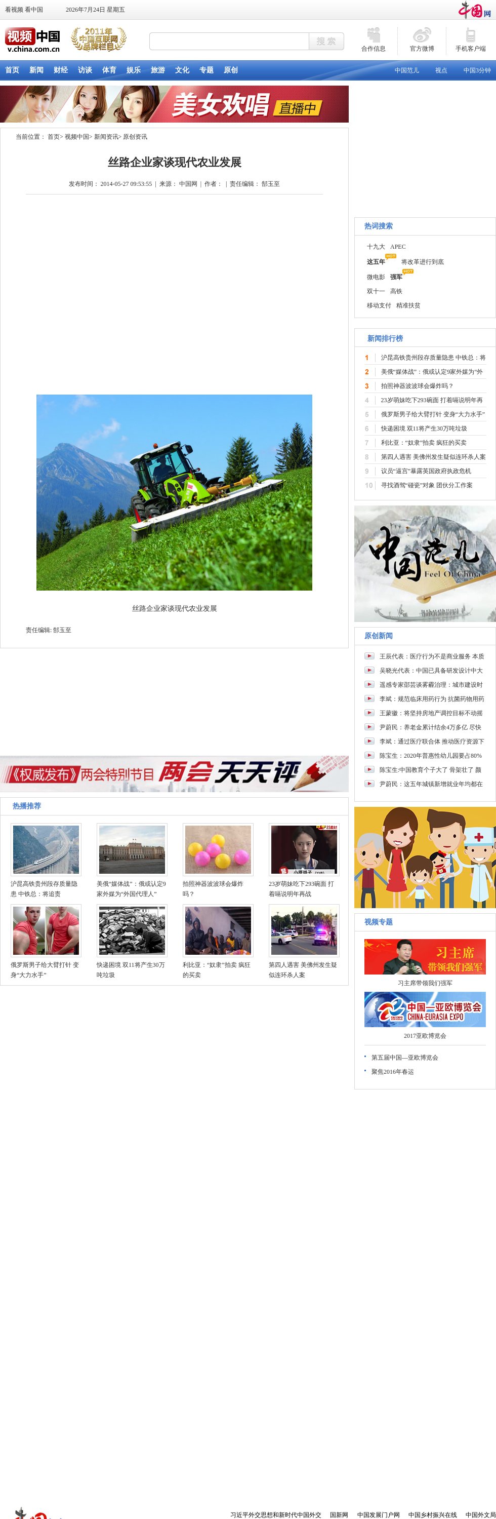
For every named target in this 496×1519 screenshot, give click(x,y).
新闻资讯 (106, 136)
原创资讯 (135, 136)
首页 (54, 136)
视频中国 (77, 136)
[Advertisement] (425, 1435)
